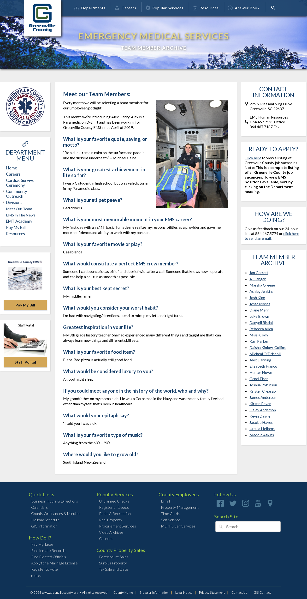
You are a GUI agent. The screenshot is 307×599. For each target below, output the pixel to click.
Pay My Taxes (42, 544)
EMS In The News (20, 215)
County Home (123, 592)
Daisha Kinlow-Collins (267, 347)
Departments (90, 8)
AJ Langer (257, 278)
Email (165, 501)
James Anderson (262, 397)
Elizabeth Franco (263, 366)
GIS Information (44, 526)
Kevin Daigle (259, 416)
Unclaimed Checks (114, 501)
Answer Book (244, 8)
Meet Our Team (19, 208)
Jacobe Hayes (261, 422)
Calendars (39, 507)
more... (36, 575)
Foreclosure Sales (113, 556)
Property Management (180, 507)
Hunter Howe (260, 372)
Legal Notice (183, 592)
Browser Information (154, 592)
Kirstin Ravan (260, 403)
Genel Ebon (258, 378)
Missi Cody (258, 335)
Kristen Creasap (262, 391)
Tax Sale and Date (113, 569)
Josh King (257, 297)
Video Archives (111, 532)
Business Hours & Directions (54, 501)
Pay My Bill (16, 227)
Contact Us (239, 592)
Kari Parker (258, 341)
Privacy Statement (212, 592)
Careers (125, 8)
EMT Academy (19, 221)
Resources (206, 8)
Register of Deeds (114, 507)
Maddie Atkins (261, 434)
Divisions (13, 202)
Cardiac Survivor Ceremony (21, 183)
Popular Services (164, 8)
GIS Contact (262, 592)
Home (11, 167)
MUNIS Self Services (178, 526)
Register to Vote (44, 569)
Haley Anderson (262, 409)
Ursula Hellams (262, 428)
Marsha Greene (262, 285)
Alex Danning (260, 360)
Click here (253, 158)
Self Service (170, 519)
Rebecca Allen (261, 328)
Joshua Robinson (263, 385)
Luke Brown (259, 316)
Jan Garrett (258, 272)
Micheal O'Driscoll (265, 353)
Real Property (110, 519)
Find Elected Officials (48, 556)
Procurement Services (117, 526)
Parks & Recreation (115, 513)
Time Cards (170, 513)
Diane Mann (259, 310)
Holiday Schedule (45, 519)
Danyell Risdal (261, 322)
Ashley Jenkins (261, 291)
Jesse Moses (259, 303)
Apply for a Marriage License (54, 563)
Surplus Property (113, 563)
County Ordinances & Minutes (55, 513)
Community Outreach (16, 194)
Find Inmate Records (48, 550)
